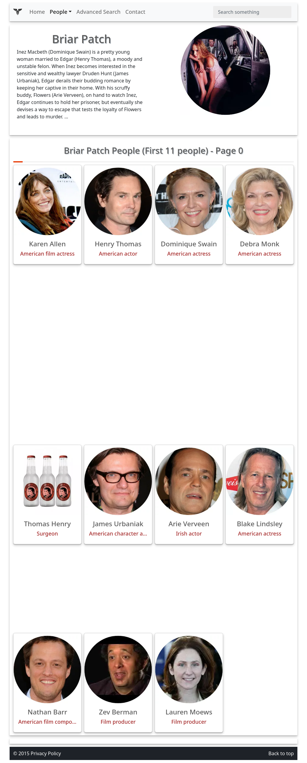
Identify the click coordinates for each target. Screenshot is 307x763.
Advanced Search (98, 11)
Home (37, 11)
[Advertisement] (153, 311)
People (58, 11)
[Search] (252, 12)
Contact (135, 11)
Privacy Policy (46, 753)
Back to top (281, 753)
